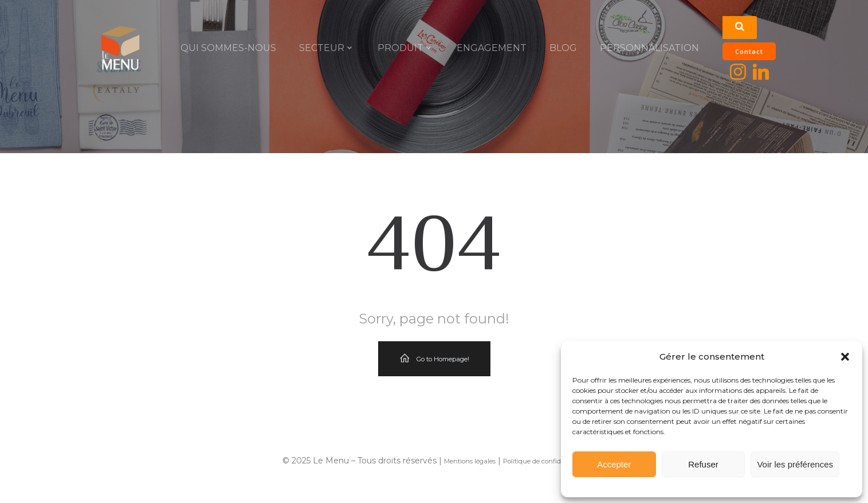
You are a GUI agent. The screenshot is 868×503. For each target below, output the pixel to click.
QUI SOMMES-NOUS (228, 47)
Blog (563, 47)
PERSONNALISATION (649, 47)
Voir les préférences (795, 464)
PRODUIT (406, 47)
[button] (845, 356)
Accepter (614, 464)
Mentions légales (470, 461)
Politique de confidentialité (544, 461)
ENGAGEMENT (492, 47)
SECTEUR (327, 47)
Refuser (703, 464)
